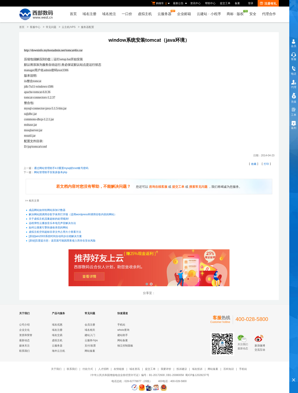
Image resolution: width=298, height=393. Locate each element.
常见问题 (51, 27)
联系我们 (24, 350)
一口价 (127, 14)
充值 (293, 101)
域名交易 (57, 335)
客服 (293, 59)
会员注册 (90, 324)
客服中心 (35, 27)
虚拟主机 (145, 14)
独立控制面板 (125, 345)
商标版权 (236, 13)
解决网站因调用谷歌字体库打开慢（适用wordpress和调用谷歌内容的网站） (73, 214)
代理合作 (269, 14)
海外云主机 (58, 350)
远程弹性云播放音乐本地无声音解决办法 (52, 223)
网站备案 (90, 350)
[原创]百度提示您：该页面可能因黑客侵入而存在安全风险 (62, 240)
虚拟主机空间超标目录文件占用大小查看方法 (55, 232)
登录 (250, 3)
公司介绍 (24, 324)
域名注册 (89, 14)
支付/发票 (90, 345)
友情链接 (119, 369)
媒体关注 (24, 345)
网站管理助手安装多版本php (50, 172)
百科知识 (228, 369)
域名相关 (90, 329)
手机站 (121, 324)
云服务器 (166, 13)
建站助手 (122, 335)
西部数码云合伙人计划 (149, 268)
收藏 (253, 163)
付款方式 (87, 369)
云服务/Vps (91, 340)
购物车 (161, 3)
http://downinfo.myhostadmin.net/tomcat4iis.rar (53, 50)
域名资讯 (134, 369)
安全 (252, 14)
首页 (73, 14)
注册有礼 (268, 3)
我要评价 (166, 369)
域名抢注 (109, 14)
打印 (266, 163)
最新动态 (24, 340)
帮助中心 (210, 3)
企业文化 (24, 329)
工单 (293, 114)
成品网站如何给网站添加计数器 (47, 210)
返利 (293, 127)
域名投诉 (197, 369)
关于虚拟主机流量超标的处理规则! (49, 219)
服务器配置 (87, 27)
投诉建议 (181, 369)
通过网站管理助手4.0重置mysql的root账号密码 (61, 168)
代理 (293, 87)
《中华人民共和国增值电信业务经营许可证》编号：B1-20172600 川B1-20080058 (136, 375)
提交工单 (225, 3)
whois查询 (123, 329)
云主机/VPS (68, 27)
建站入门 (90, 335)
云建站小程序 (209, 14)
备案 (237, 3)
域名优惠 (57, 324)
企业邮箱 (184, 14)
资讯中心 (195, 3)
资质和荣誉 (25, 335)
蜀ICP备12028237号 (197, 375)
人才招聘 (103, 369)
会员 (293, 46)
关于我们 (56, 369)
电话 (293, 73)
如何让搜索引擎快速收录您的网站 (48, 227)
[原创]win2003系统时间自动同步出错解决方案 (55, 236)
